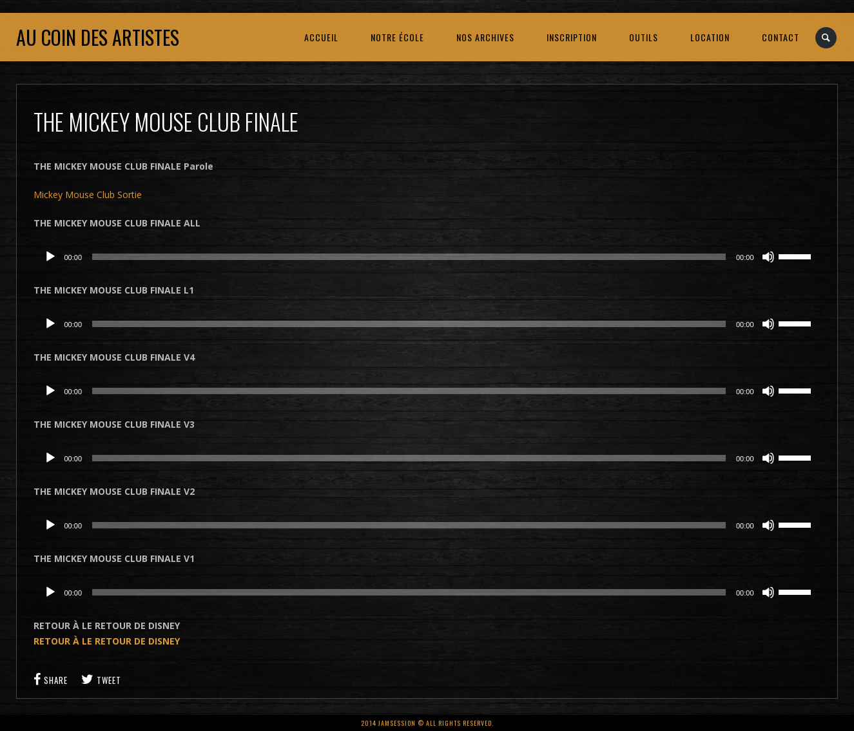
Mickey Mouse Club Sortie (88, 194)
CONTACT (780, 37)
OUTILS (643, 37)
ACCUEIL (321, 37)
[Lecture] (50, 256)
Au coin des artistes (97, 37)
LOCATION (710, 37)
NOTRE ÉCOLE (397, 37)
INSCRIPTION (572, 37)
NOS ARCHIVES (485, 37)
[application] (427, 257)
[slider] (409, 257)
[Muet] (768, 256)
